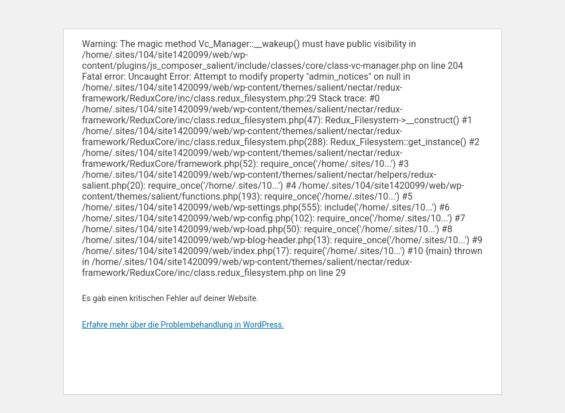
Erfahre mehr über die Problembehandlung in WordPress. (183, 324)
